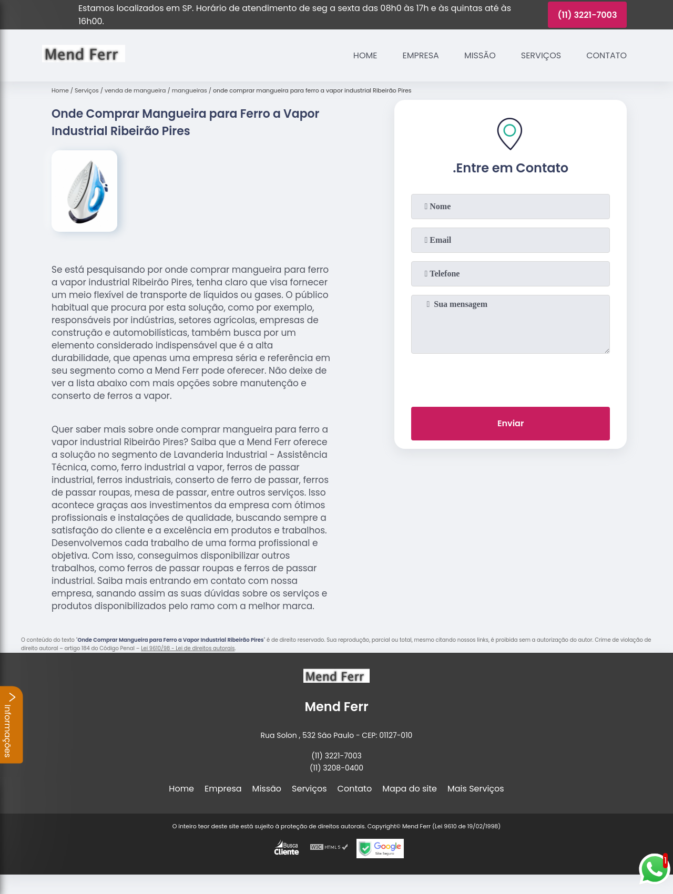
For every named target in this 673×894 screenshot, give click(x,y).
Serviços (541, 55)
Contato (606, 55)
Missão (480, 55)
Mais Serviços (475, 789)
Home (365, 55)
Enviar (510, 423)
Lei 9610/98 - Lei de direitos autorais (187, 648)
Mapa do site (409, 789)
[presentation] (510, 377)
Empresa (421, 55)
